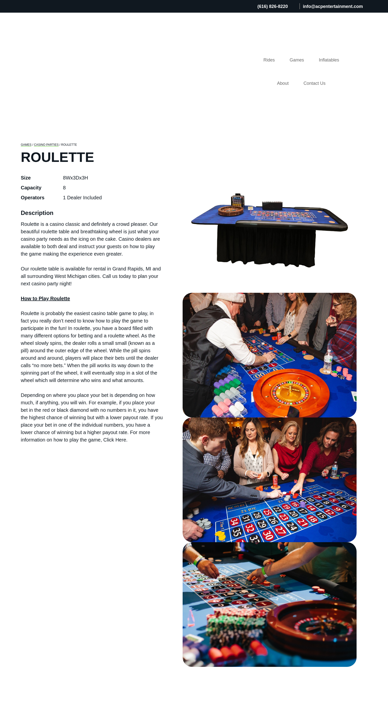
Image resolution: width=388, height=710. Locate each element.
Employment (296, 616)
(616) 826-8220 (275, 6)
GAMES (26, 57)
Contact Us (353, 33)
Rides (210, 33)
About (316, 33)
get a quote (303, 265)
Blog (286, 593)
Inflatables (279, 33)
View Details (48, 509)
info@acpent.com (64, 615)
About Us (291, 585)
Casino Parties (45, 57)
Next (364, 143)
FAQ (285, 600)
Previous (175, 143)
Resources (293, 608)
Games (241, 33)
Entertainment (219, 618)
